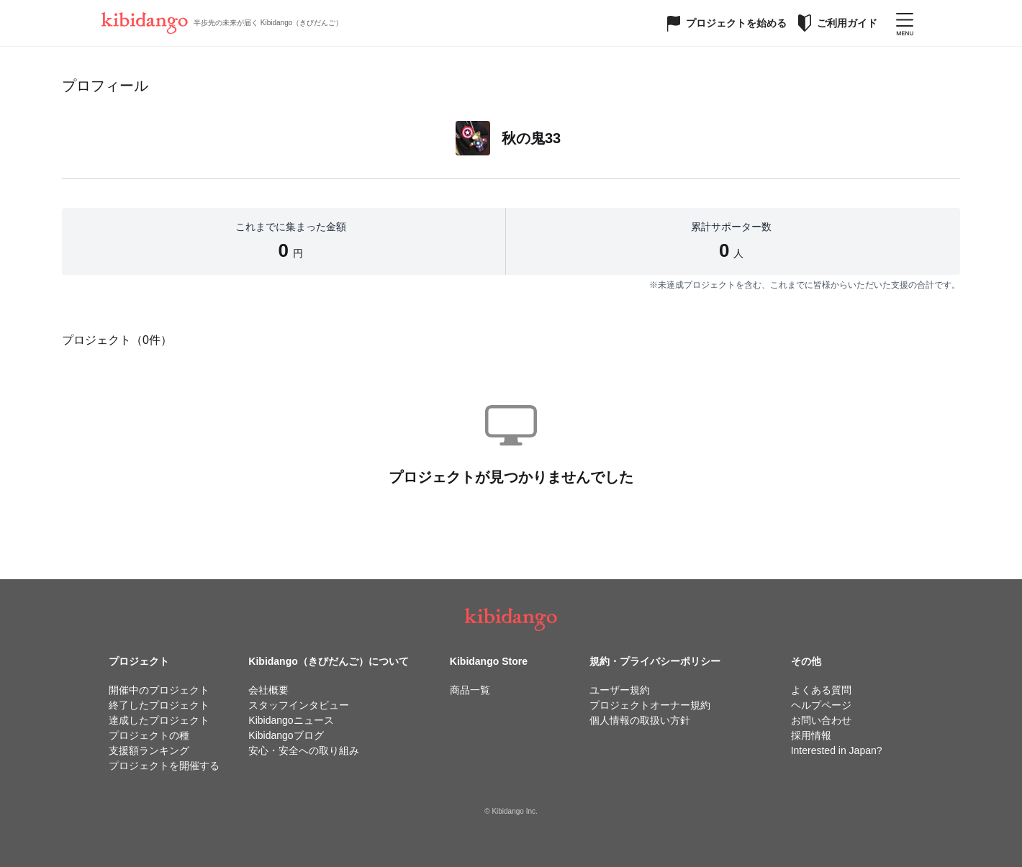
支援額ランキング (149, 750)
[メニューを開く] (905, 23)
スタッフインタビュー (298, 705)
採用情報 (811, 735)
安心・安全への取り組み (303, 750)
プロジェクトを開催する (164, 765)
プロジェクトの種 (149, 735)
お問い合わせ (821, 720)
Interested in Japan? (836, 750)
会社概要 (268, 690)
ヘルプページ (821, 705)
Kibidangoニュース (290, 720)
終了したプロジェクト (159, 705)
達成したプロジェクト (159, 720)
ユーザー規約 (619, 690)
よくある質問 (821, 690)
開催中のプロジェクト (159, 690)
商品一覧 (470, 690)
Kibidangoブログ (285, 735)
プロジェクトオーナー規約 (649, 705)
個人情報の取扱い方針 (639, 720)
